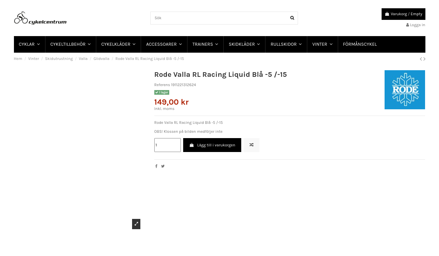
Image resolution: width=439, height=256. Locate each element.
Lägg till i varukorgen (212, 145)
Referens (162, 84)
